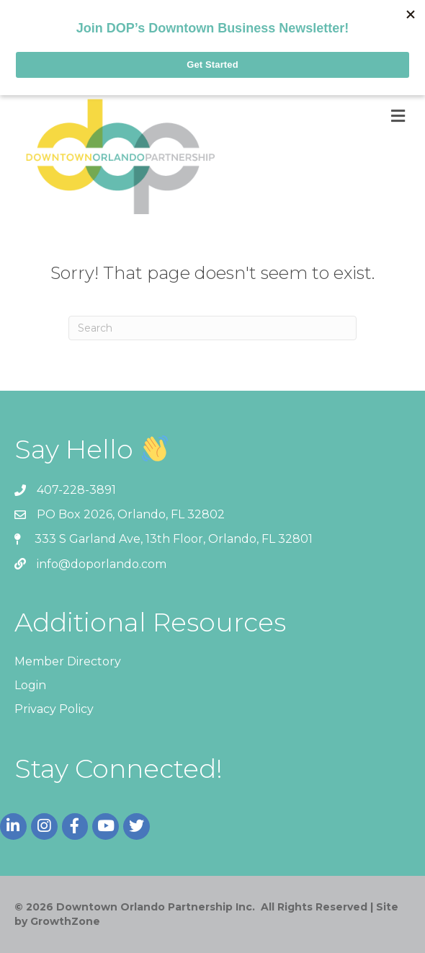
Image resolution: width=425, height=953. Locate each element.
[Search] (212, 328)
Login (30, 685)
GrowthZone (65, 921)
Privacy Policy (54, 709)
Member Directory (67, 661)
